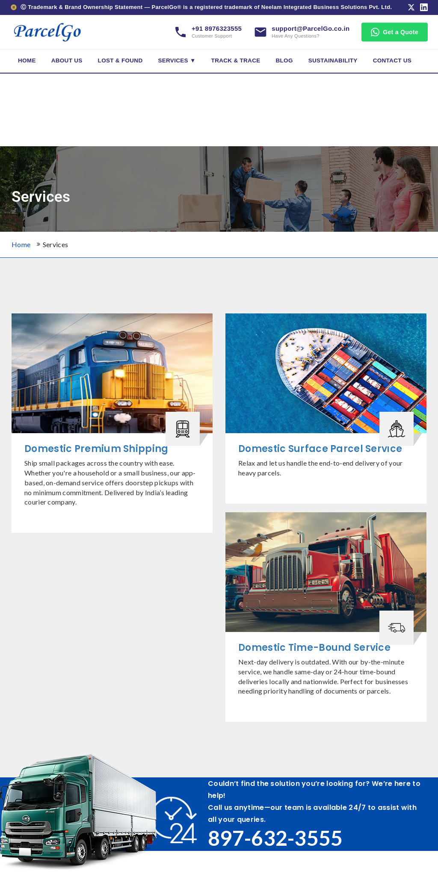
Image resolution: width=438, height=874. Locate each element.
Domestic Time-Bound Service (314, 647)
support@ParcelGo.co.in (310, 28)
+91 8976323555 (217, 28)
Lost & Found (120, 60)
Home (27, 60)
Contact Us (392, 60)
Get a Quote (394, 32)
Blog (284, 60)
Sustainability (333, 60)
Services (55, 244)
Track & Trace (235, 60)
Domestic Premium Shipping (96, 448)
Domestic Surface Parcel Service (320, 448)
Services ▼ (176, 60)
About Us (67, 60)
